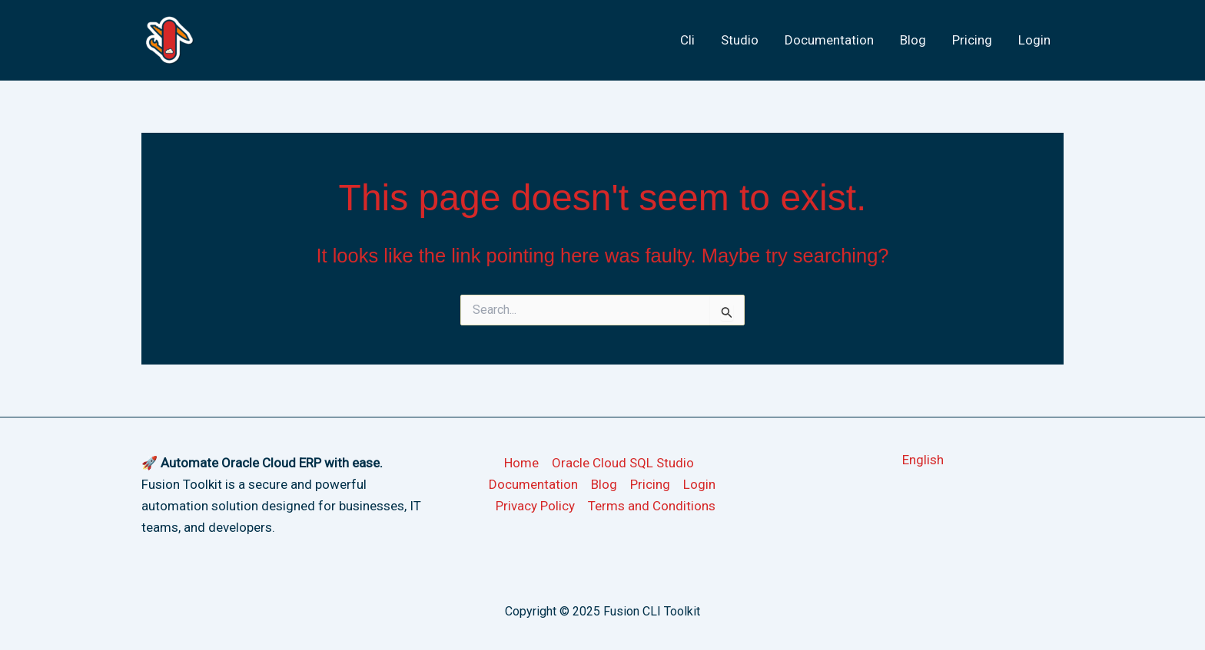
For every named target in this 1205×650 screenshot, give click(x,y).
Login (1034, 40)
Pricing (972, 40)
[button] (923, 459)
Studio (740, 40)
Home (521, 462)
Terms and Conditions (651, 505)
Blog (913, 40)
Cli (687, 40)
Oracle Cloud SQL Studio (623, 462)
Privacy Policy (535, 505)
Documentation (829, 40)
